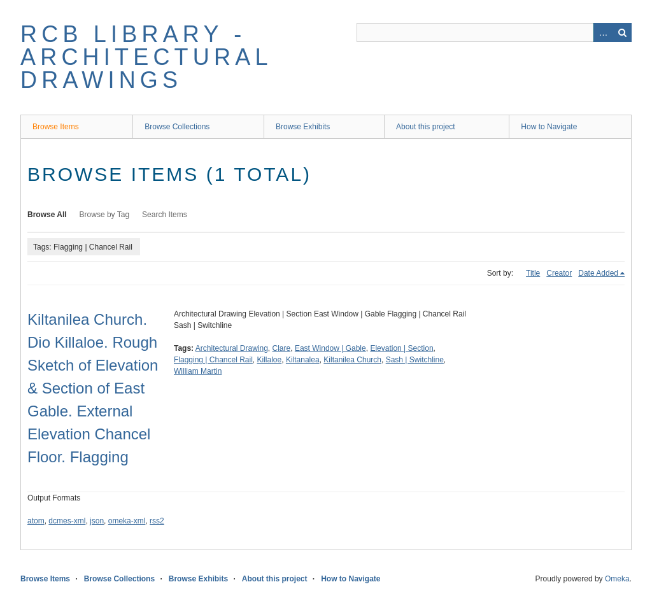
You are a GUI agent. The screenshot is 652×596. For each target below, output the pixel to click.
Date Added (598, 273)
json (97, 520)
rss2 (157, 520)
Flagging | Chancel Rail (213, 359)
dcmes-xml (66, 520)
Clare (282, 348)
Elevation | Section (401, 348)
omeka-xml (127, 520)
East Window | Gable (330, 348)
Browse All (47, 214)
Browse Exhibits (303, 126)
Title (533, 273)
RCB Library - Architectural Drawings (145, 57)
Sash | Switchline (415, 359)
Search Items (164, 214)
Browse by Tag (105, 214)
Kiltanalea (303, 359)
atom (36, 520)
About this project (425, 126)
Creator (559, 273)
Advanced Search (603, 32)
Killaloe (269, 359)
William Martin (198, 371)
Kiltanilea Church (352, 359)
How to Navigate (549, 126)
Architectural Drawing (231, 348)
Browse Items (55, 126)
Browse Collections (177, 126)
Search (622, 32)
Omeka (617, 578)
